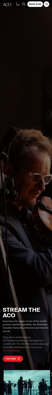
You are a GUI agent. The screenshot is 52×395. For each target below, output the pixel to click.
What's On (35, 4)
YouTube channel (11, 351)
